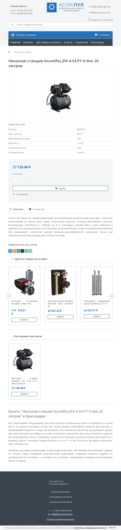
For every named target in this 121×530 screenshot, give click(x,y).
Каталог (28, 42)
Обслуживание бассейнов (60, 497)
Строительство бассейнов (60, 502)
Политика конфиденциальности (60, 519)
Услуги (68, 42)
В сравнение (20, 194)
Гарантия (81, 42)
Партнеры (97, 42)
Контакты (35, 49)
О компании (18, 49)
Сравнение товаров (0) (100, 20)
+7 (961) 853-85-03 (99, 6)
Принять (112, 528)
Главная (15, 42)
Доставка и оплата (48, 42)
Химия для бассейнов (60, 492)
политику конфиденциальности (90, 527)
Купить (60, 188)
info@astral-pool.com (99, 12)
